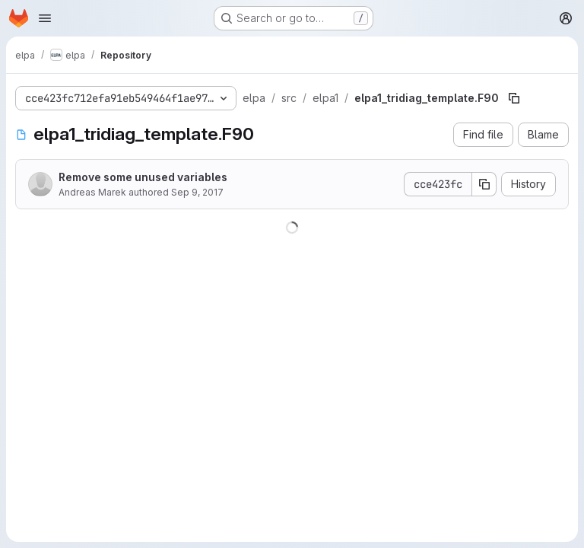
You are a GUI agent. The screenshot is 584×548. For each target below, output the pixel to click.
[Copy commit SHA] (484, 184)
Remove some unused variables (143, 176)
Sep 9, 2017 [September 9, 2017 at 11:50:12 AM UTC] (197, 192)
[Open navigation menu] (45, 18)
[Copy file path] (514, 98)
